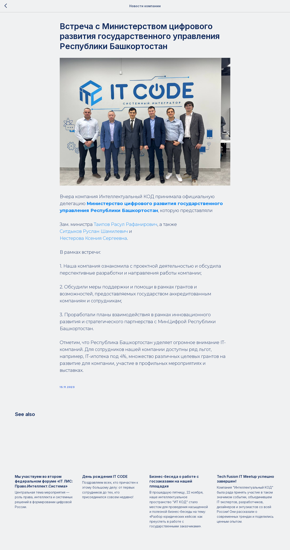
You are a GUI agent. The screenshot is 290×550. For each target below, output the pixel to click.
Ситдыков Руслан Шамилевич (94, 231)
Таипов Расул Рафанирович (125, 224)
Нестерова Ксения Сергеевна (93, 238)
